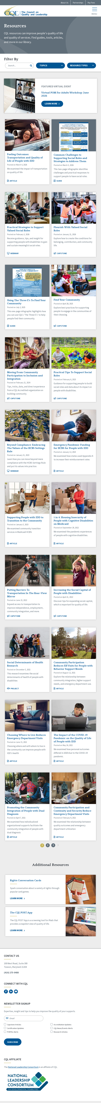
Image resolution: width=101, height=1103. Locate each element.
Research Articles (61, 1032)
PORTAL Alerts (12, 1032)
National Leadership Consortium (23, 1064)
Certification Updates (15, 1028)
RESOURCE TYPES (82, 65)
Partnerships (78, 2)
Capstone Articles (14, 1024)
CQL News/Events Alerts (63, 1028)
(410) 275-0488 (11, 972)
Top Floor (85, 1101)
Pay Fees (91, 2)
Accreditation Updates (62, 1024)
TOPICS (51, 65)
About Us (64, 2)
